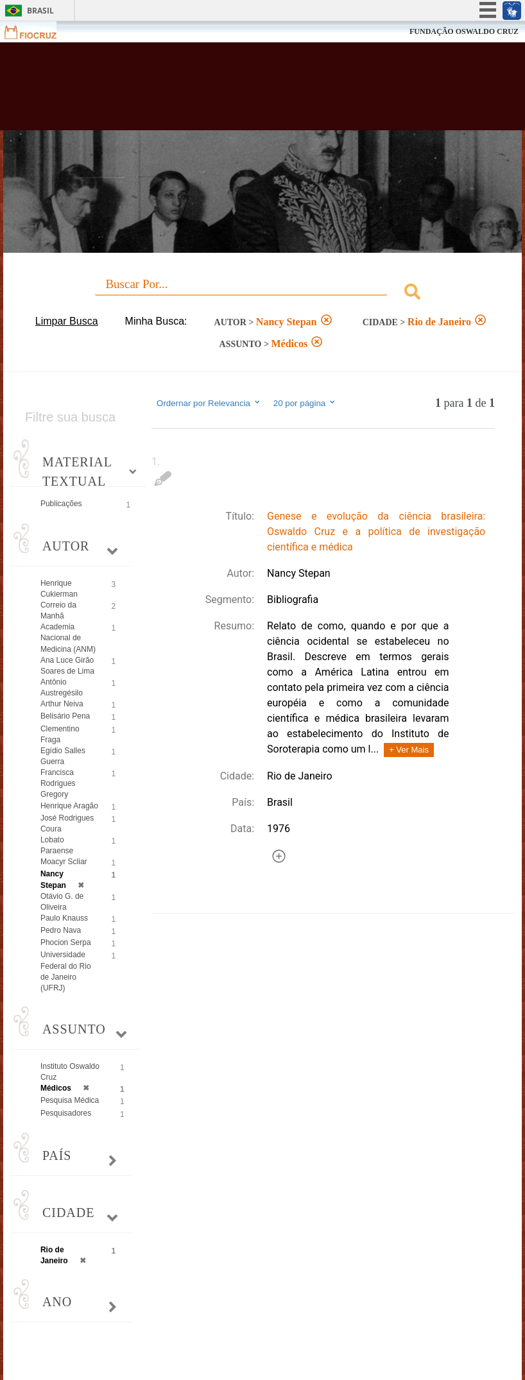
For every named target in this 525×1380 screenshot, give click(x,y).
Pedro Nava (60, 930)
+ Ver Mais (409, 749)
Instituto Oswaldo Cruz (69, 1072)
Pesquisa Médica (69, 1100)
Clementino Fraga (60, 734)
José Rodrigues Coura (67, 823)
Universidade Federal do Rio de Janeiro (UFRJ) (65, 971)
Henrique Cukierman (59, 589)
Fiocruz (38, 31)
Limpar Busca (66, 321)
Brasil (40, 10)
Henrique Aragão (69, 805)
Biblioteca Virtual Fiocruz (228, 91)
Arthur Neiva (61, 703)
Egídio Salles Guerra (62, 756)
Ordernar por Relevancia (209, 403)
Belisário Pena (65, 715)
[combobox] (262, 293)
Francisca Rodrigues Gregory (58, 783)
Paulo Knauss (64, 918)
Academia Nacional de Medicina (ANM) (68, 637)
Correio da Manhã (58, 610)
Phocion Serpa (65, 942)
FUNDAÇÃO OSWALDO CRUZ (464, 31)
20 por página (305, 403)
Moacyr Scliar (63, 861)
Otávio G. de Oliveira (61, 902)
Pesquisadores (65, 1113)
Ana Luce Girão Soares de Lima (67, 666)
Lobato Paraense (56, 845)
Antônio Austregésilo (61, 687)
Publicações (61, 503)
